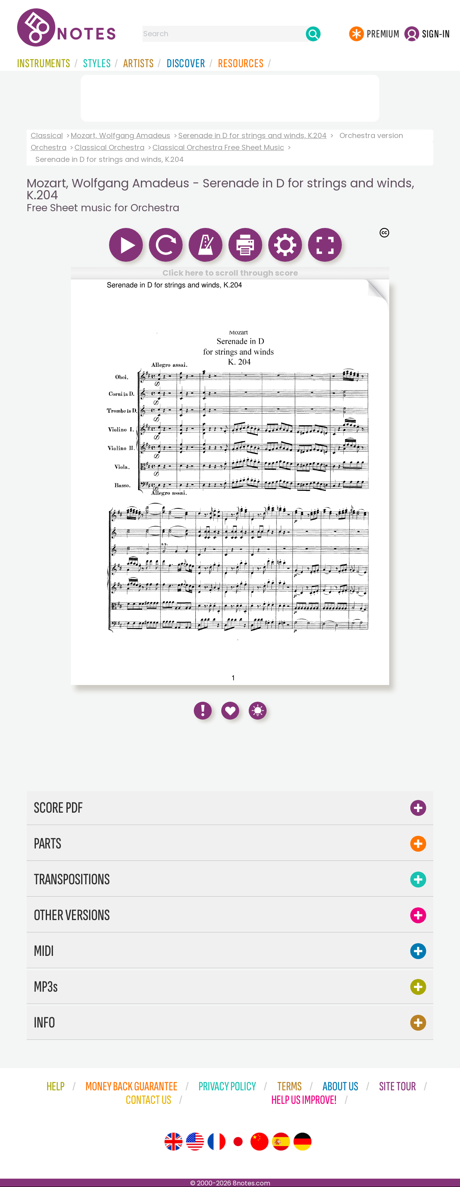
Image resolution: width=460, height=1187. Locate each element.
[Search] (313, 33)
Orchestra (48, 147)
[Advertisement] (230, 97)
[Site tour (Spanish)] (281, 1142)
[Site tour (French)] (216, 1142)
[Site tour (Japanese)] (238, 1142)
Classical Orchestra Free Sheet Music (218, 147)
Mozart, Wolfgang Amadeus (120, 135)
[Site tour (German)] (302, 1142)
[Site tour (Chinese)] (259, 1142)
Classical (47, 135)
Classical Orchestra (109, 147)
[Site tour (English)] (173, 1142)
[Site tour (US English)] (195, 1142)
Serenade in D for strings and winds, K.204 (252, 135)
